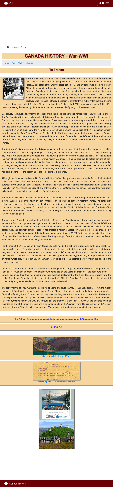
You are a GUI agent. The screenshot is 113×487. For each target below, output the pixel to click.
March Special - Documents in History (56, 381)
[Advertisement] (56, 25)
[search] (43, 47)
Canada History (17, 483)
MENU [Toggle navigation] (104, 3)
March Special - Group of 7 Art (56, 356)
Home (6, 63)
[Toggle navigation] (107, 483)
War (13, 63)
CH (11, 3)
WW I (19, 63)
